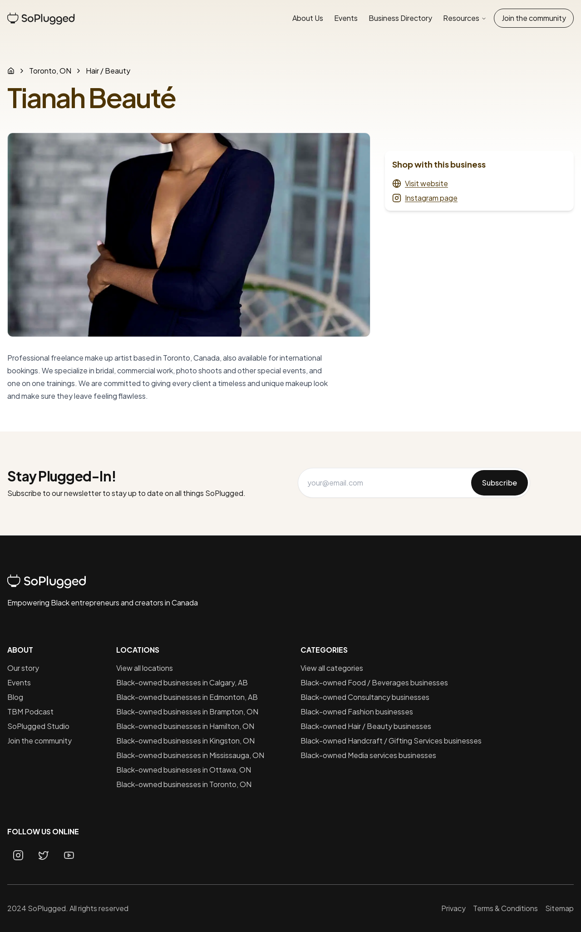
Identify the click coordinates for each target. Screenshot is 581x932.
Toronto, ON (50, 70)
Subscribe (499, 482)
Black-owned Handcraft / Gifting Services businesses (391, 740)
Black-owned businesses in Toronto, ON (183, 784)
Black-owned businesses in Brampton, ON (187, 711)
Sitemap (559, 908)
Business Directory (400, 18)
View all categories (331, 668)
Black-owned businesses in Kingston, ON (185, 740)
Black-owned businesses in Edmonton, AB (187, 697)
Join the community (534, 18)
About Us (307, 18)
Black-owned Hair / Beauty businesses (365, 726)
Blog (15, 697)
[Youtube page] (69, 855)
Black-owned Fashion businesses (356, 711)
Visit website (420, 183)
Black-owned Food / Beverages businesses (374, 682)
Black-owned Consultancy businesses (364, 697)
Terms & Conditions (505, 908)
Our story (23, 668)
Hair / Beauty (108, 70)
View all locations (144, 668)
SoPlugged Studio (38, 726)
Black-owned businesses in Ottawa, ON (183, 769)
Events (346, 18)
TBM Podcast (30, 711)
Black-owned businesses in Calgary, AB (182, 682)
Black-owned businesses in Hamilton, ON (185, 726)
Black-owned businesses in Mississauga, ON (190, 755)
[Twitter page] (43, 855)
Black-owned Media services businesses (368, 755)
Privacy (453, 908)
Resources (465, 18)
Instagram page (425, 198)
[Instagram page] (18, 855)
